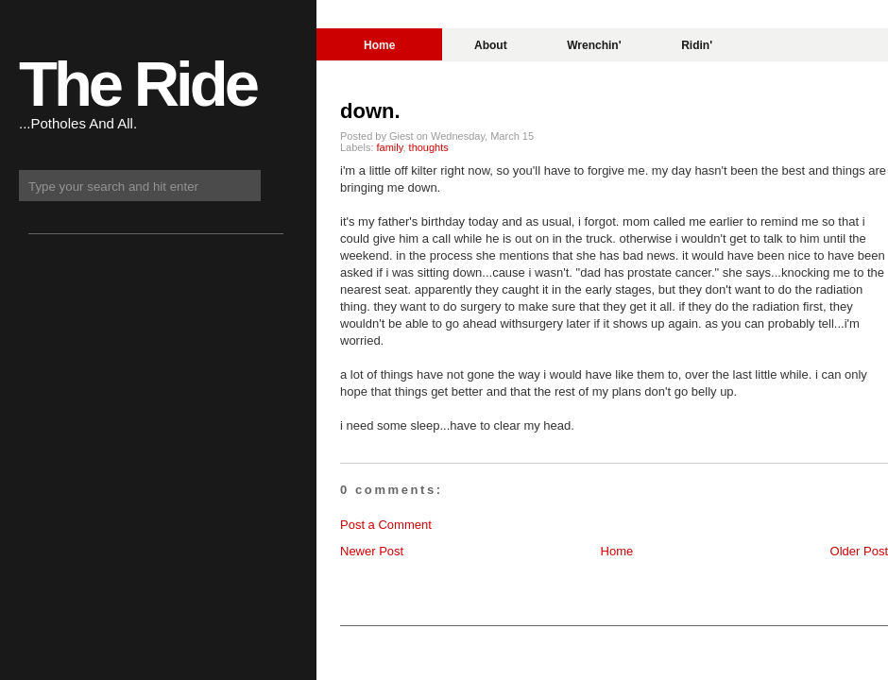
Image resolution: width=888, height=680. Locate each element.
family (390, 147)
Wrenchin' (594, 45)
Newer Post (371, 551)
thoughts (429, 147)
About (490, 45)
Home (379, 45)
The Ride (137, 83)
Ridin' (696, 45)
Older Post (859, 551)
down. (370, 111)
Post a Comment (386, 525)
